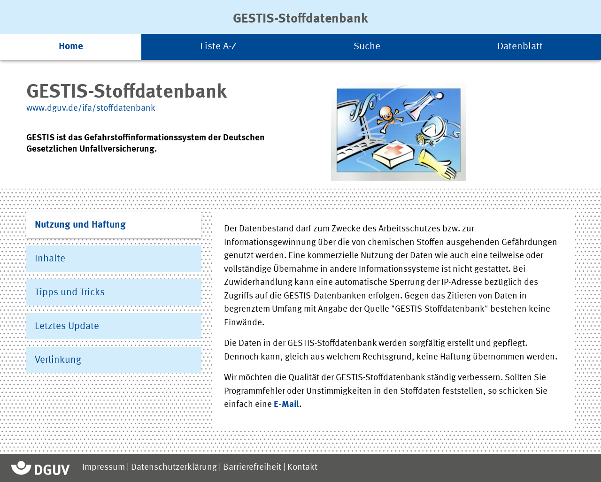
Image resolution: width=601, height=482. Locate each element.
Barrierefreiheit (252, 467)
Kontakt (302, 467)
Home (71, 47)
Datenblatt (520, 47)
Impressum (103, 467)
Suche (367, 47)
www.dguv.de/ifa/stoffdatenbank (90, 108)
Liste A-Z (218, 47)
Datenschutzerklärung (174, 467)
